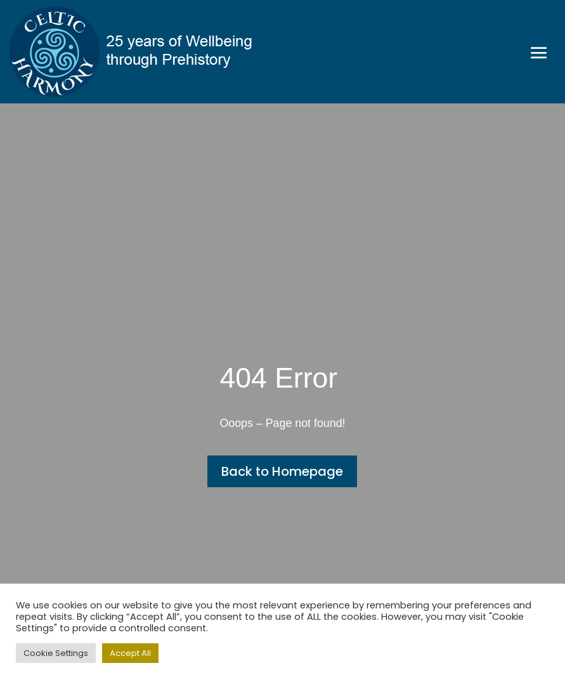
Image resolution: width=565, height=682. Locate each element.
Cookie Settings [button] (55, 653)
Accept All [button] (130, 653)
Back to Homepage (282, 471)
